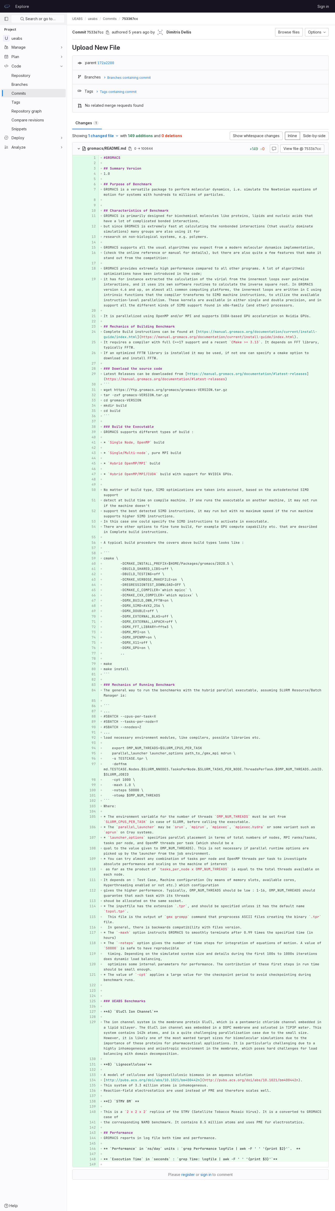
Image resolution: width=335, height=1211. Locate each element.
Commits (111, 19)
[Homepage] (7, 6)
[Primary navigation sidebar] (6, 19)
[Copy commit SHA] (108, 32)
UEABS (78, 19)
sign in (206, 1180)
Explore (22, 6)
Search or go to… (37, 18)
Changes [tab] (88, 123)
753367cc (131, 19)
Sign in (323, 6)
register (188, 1180)
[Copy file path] (131, 148)
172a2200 (106, 62)
